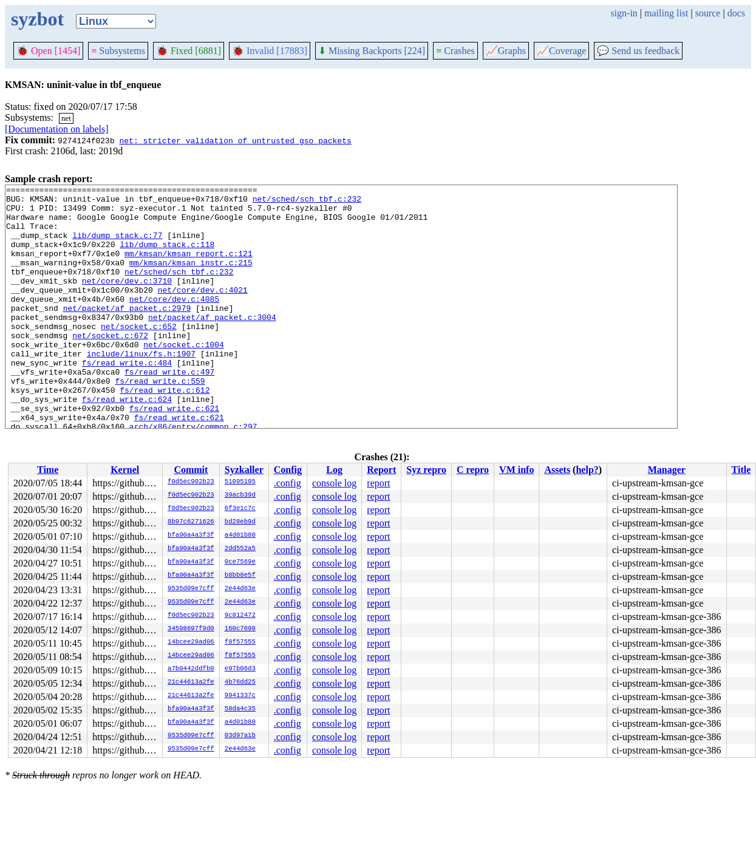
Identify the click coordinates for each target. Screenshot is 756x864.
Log (334, 469)
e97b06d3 (240, 669)
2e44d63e (240, 589)
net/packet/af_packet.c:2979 (127, 333)
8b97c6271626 (191, 522)
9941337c (240, 696)
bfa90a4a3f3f (191, 535)
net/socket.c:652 (139, 355)
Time (47, 469)
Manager (667, 469)
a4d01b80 (240, 535)
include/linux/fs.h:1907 (141, 388)
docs (736, 13)
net (66, 118)
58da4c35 (240, 709)
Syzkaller (244, 469)
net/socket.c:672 (110, 366)
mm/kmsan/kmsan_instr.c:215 (191, 278)
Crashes (455, 51)
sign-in (623, 13)
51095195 (240, 482)
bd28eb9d (240, 522)
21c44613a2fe (191, 682)
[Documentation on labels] (57, 129)
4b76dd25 (240, 682)
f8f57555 (240, 642)
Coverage (561, 51)
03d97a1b (240, 736)
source (708, 13)
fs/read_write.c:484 (127, 398)
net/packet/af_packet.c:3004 (212, 344)
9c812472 (240, 615)
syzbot (37, 19)
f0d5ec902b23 (191, 482)
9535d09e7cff (191, 589)
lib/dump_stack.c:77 (117, 245)
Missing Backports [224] (371, 51)
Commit (191, 469)
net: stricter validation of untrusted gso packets (235, 140)
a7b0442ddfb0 (191, 669)
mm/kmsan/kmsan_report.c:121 (188, 267)
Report (381, 469)
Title (741, 469)
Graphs (506, 51)
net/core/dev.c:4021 (203, 311)
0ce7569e (240, 562)
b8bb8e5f (240, 575)
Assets (557, 469)
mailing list (666, 13)
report (378, 483)
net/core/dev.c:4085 (174, 322)
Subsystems (118, 51)
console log (334, 483)
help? (587, 469)
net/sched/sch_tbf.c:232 (307, 202)
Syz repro (426, 469)
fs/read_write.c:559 (160, 420)
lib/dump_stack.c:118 (167, 256)
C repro (473, 469)
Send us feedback (638, 51)
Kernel (125, 469)
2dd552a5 (240, 549)
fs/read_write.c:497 (169, 409)
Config (288, 469)
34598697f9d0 (191, 629)
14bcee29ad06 (191, 642)
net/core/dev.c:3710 (127, 300)
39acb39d (240, 495)
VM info (516, 469)
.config (287, 483)
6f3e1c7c (240, 509)
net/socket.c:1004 (183, 377)
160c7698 (240, 629)
